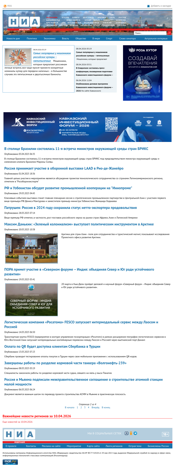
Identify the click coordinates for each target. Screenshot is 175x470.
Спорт (109, 38)
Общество (80, 38)
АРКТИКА (101, 17)
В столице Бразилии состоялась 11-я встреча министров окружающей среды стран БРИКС (76, 148)
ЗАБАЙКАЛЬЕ (86, 25)
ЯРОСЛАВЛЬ (88, 17)
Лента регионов (114, 446)
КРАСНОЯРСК (52, 23)
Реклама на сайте (51, 446)
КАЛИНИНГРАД (53, 20)
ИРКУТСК (63, 25)
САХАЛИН (121, 25)
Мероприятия (74, 446)
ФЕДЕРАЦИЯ (51, 17)
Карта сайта (93, 446)
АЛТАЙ (88, 20)
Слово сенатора (127, 38)
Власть (65, 38)
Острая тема (135, 446)
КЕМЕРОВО (121, 20)
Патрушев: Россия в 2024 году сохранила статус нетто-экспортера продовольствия (70, 207)
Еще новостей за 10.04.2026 (17, 421)
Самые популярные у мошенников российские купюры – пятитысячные (52, 56)
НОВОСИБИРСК (73, 20)
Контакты (31, 446)
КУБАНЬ (65, 17)
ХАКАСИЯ (106, 23)
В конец (106, 407)
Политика (32, 38)
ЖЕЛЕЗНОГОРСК (91, 23)
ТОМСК (107, 20)
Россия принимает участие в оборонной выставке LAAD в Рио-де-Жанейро (63, 168)
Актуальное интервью (156, 38)
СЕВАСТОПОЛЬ (108, 25)
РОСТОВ (122, 17)
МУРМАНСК (51, 25)
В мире (96, 38)
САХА (96, 25)
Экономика (49, 38)
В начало (70, 407)
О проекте (11, 446)
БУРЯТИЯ (74, 25)
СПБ (64, 23)
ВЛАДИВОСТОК (74, 23)
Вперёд (95, 407)
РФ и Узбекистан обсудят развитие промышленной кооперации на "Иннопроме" (68, 188)
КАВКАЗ (76, 17)
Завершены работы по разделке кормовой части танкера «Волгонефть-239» (65, 363)
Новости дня (13, 38)
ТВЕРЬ (112, 17)
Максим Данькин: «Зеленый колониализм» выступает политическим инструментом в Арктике (79, 224)
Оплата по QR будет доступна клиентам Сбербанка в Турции (52, 346)
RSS (8, 6)
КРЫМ (97, 20)
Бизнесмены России (158, 446)
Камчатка (120, 23)
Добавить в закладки (159, 6)
